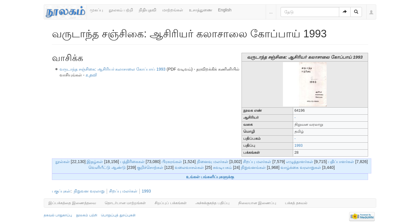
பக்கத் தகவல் (296, 203)
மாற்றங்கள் (172, 10)
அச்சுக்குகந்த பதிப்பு (212, 203)
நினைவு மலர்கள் (212, 161)
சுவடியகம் (222, 167)
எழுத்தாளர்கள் (299, 161)
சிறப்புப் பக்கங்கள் (171, 203)
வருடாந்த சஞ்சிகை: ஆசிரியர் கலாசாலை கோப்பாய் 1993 (112, 69)
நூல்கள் (62, 161)
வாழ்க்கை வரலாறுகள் (301, 167)
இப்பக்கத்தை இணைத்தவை (72, 203)
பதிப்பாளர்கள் (341, 161)
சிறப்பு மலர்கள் (257, 161)
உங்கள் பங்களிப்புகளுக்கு (210, 176)
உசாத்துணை (200, 10)
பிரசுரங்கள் (172, 161)
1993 (299, 146)
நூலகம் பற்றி (121, 10)
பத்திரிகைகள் (132, 161)
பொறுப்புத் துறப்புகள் (118, 215)
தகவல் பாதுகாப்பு (58, 215)
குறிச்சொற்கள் (150, 167)
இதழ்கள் (95, 161)
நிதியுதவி (147, 10)
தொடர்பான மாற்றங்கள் (125, 203)
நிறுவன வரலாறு (89, 191)
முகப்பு (96, 10)
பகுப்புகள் (61, 191)
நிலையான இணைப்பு (257, 203)
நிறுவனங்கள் (253, 167)
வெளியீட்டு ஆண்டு (107, 167)
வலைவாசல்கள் (189, 167)
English (225, 10)
